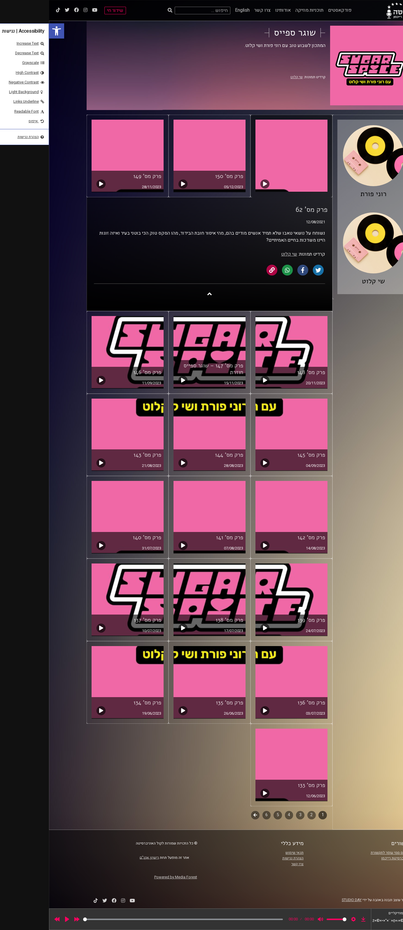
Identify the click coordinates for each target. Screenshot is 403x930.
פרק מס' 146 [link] (98, 372)
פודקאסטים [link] (291, 10)
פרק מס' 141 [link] (180, 537)
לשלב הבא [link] (206, 815)
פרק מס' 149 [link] (98, 176)
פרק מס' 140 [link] (98, 537)
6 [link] (217, 815)
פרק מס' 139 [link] (262, 620)
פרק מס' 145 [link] (262, 455)
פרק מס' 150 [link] (180, 176)
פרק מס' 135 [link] (180, 702)
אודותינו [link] (234, 10)
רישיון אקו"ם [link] (100, 857)
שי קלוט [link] (247, 77)
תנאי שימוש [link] (245, 852)
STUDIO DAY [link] (303, 900)
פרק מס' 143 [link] (98, 455)
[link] (7, 31)
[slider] (134, 919)
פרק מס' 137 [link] (98, 620)
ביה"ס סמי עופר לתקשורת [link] (341, 852)
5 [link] (229, 815)
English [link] (193, 10)
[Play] (18, 919)
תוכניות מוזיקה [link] (260, 10)
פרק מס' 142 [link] (262, 537)
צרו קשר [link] (213, 10)
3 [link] (251, 815)
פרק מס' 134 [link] (98, 702)
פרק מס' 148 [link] (262, 372)
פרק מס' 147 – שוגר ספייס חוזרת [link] (165, 369)
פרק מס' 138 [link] (180, 620)
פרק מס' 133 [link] (262, 785)
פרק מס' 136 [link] (262, 702)
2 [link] (262, 815)
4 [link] (240, 815)
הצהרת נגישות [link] (244, 858)
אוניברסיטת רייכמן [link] (346, 858)
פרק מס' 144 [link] (180, 455)
